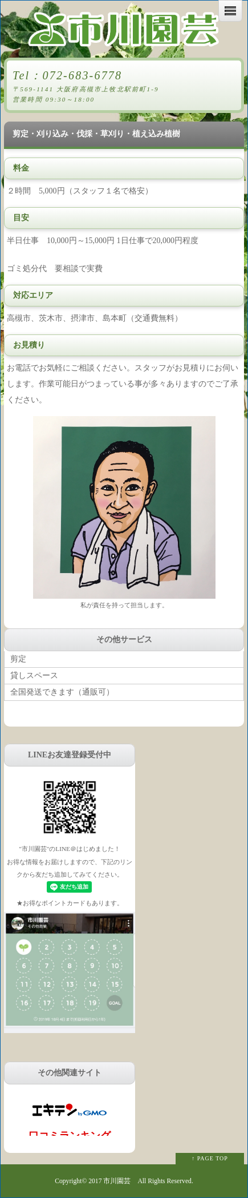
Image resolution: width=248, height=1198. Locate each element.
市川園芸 (117, 1181)
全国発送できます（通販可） (62, 692)
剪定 (18, 659)
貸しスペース (34, 675)
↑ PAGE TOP (210, 1158)
